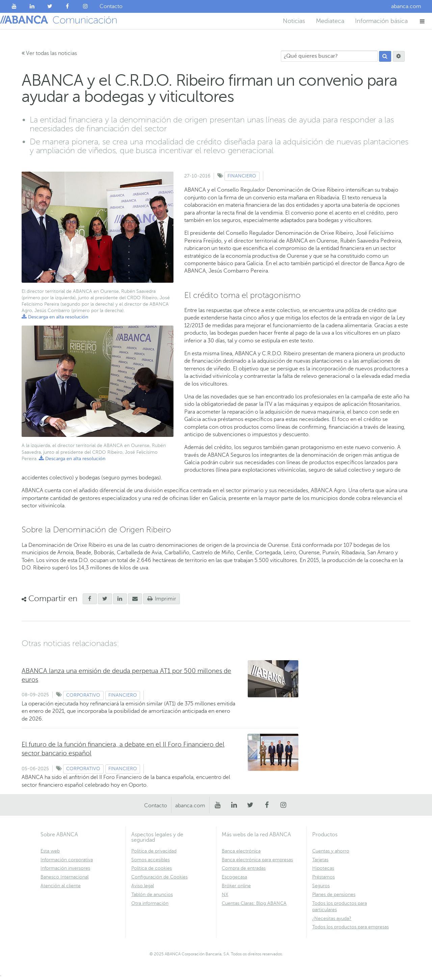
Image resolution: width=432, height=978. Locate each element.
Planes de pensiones (333, 894)
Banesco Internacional (64, 876)
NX (225, 894)
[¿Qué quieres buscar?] (329, 56)
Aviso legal (142, 885)
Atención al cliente (60, 885)
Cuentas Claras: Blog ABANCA (254, 903)
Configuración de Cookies (159, 876)
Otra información (149, 903)
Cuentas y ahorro (330, 851)
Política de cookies (151, 868)
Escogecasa (234, 876)
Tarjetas (320, 859)
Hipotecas (323, 868)
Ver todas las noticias (49, 53)
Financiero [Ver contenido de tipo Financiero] (241, 175)
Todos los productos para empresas (350, 926)
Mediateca (330, 21)
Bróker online (236, 885)
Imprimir (162, 599)
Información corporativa (66, 859)
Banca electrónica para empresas (257, 859)
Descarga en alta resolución (55, 316)
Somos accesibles (150, 859)
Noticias (294, 21)
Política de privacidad (154, 851)
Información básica (381, 21)
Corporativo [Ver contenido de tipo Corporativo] (83, 695)
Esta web (50, 851)
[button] (422, 21)
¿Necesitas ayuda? (331, 918)
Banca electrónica (241, 851)
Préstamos (323, 876)
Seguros (321, 885)
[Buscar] (385, 56)
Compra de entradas (244, 868)
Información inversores (65, 868)
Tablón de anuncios (152, 894)
